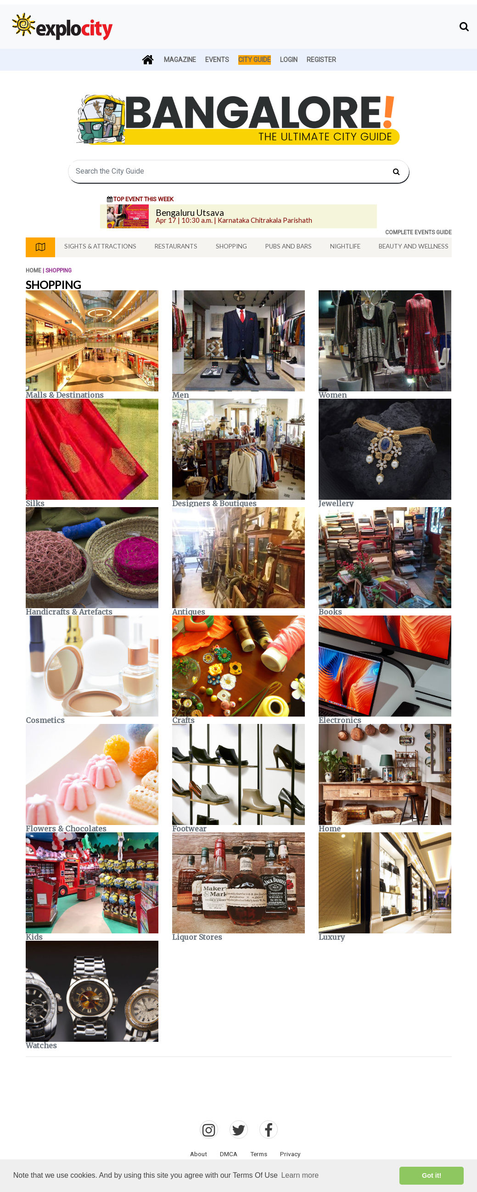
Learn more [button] (300, 1175)
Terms (258, 1154)
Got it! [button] (431, 1175)
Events (217, 59)
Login (288, 59)
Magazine (180, 59)
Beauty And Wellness (414, 246)
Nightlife (345, 246)
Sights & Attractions (100, 246)
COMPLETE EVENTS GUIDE (418, 232)
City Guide (254, 59)
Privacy (290, 1154)
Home (33, 270)
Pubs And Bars (288, 246)
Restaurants (176, 246)
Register (321, 59)
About (198, 1154)
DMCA (228, 1154)
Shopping (231, 246)
